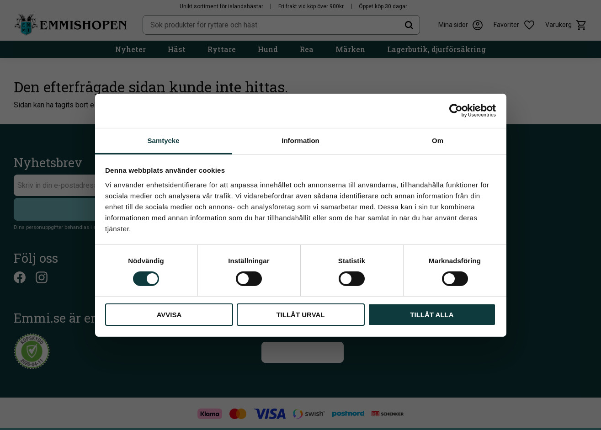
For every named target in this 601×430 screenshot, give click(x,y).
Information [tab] (300, 140)
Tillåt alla (431, 315)
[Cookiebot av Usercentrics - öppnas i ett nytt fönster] (456, 110)
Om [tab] (437, 140)
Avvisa (169, 315)
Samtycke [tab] (163, 140)
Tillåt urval (300, 315)
